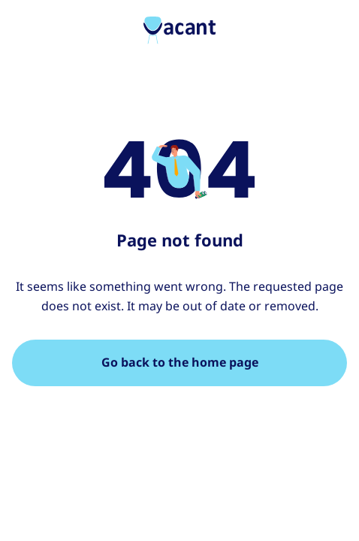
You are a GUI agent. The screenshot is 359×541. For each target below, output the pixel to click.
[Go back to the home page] (179, 363)
